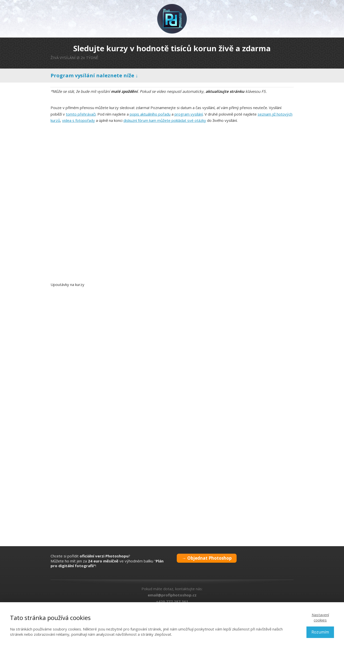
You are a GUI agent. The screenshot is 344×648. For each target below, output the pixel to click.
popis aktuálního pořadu (150, 114)
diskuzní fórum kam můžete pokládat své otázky (164, 120)
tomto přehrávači (81, 114)
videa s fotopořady (78, 120)
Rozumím (320, 632)
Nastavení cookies (320, 617)
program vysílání (189, 114)
